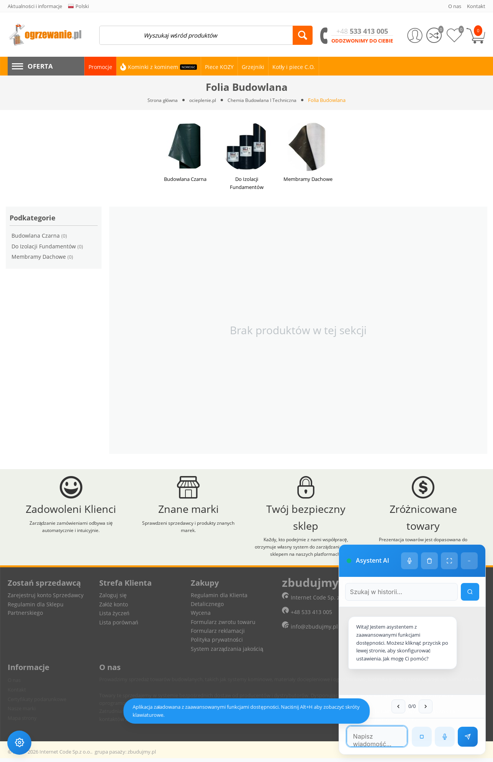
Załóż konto (113, 608)
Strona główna (159, 100)
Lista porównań (118, 626)
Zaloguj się (113, 599)
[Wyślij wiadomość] (467, 736)
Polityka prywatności (217, 643)
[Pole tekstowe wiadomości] (369, 736)
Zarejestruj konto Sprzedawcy (46, 599)
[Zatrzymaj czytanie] (421, 736)
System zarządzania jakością (227, 652)
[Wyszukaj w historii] (469, 572)
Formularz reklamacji (218, 634)
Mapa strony (22, 722)
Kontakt (17, 693)
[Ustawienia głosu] (409, 540)
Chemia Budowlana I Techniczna (264, 100)
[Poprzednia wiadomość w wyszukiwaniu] (391, 706)
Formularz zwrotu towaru (223, 625)
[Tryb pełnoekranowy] (449, 540)
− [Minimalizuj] (469, 540)
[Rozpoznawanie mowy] (444, 736)
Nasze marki (22, 712)
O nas (14, 684)
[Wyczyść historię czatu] (429, 540)
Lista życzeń (114, 617)
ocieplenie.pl (202, 100)
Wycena (201, 617)
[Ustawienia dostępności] (20, 742)
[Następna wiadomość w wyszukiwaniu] (419, 706)
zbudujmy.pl (142, 755)
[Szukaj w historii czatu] (394, 572)
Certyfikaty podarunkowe (37, 703)
